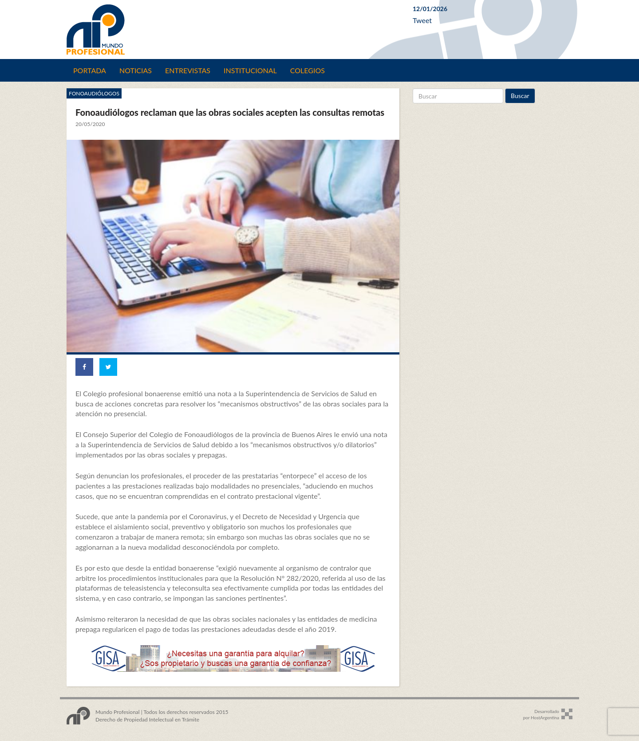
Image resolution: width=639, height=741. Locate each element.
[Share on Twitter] (108, 367)
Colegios (307, 70)
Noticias (135, 70)
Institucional (250, 70)
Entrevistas (187, 70)
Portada (89, 70)
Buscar (520, 95)
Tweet (422, 20)
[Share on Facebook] (84, 367)
